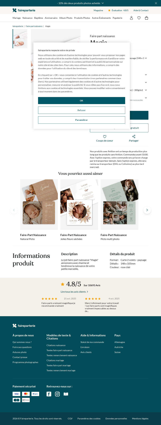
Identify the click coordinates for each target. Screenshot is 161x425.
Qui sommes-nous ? (22, 342)
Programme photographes (25, 362)
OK (81, 100)
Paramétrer (81, 120)
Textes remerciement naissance (62, 355)
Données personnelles (116, 418)
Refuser (82, 110)
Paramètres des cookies (89, 418)
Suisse (117, 352)
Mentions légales (140, 418)
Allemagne (119, 342)
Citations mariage (55, 360)
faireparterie (24, 10)
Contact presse (20, 357)
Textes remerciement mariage (61, 370)
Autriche (118, 347)
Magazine (98, 10)
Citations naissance (56, 345)
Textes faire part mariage (59, 365)
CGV (70, 418)
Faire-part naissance (34, 26)
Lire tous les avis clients (73, 291)
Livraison (84, 347)
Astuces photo (20, 352)
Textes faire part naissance (59, 350)
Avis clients (86, 352)
